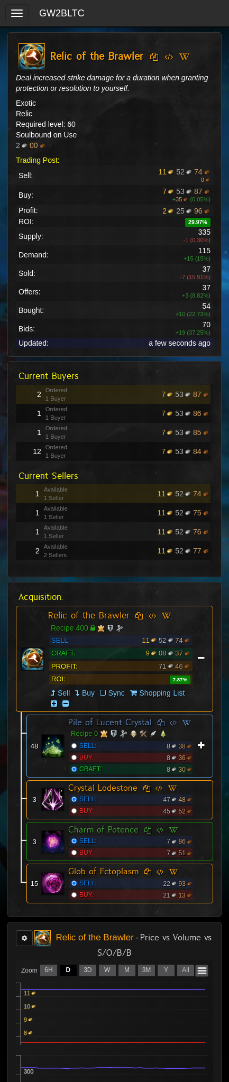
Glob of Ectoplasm (103, 871)
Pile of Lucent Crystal (110, 722)
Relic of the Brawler (89, 615)
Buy (88, 693)
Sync (112, 693)
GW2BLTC (62, 13)
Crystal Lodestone (103, 788)
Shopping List (162, 693)
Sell (64, 693)
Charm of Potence (103, 830)
